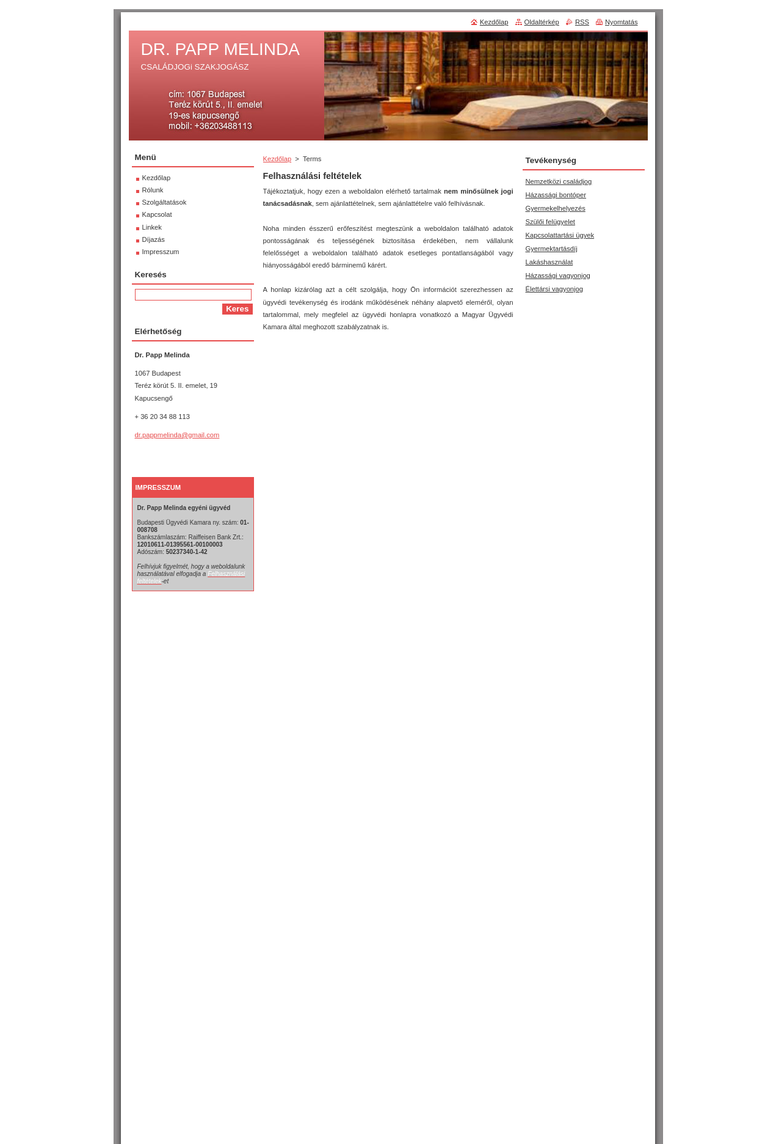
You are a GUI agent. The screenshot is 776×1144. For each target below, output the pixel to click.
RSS (582, 22)
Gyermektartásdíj (552, 248)
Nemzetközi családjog (559, 181)
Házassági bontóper (556, 195)
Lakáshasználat (549, 262)
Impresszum (160, 251)
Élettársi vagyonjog (555, 289)
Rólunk (153, 190)
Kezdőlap (277, 158)
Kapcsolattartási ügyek (560, 235)
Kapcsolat (157, 214)
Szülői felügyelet (550, 221)
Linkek (152, 227)
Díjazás (153, 239)
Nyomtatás (621, 22)
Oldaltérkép (541, 22)
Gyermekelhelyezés (556, 208)
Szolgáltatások (164, 202)
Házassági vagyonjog (558, 275)
